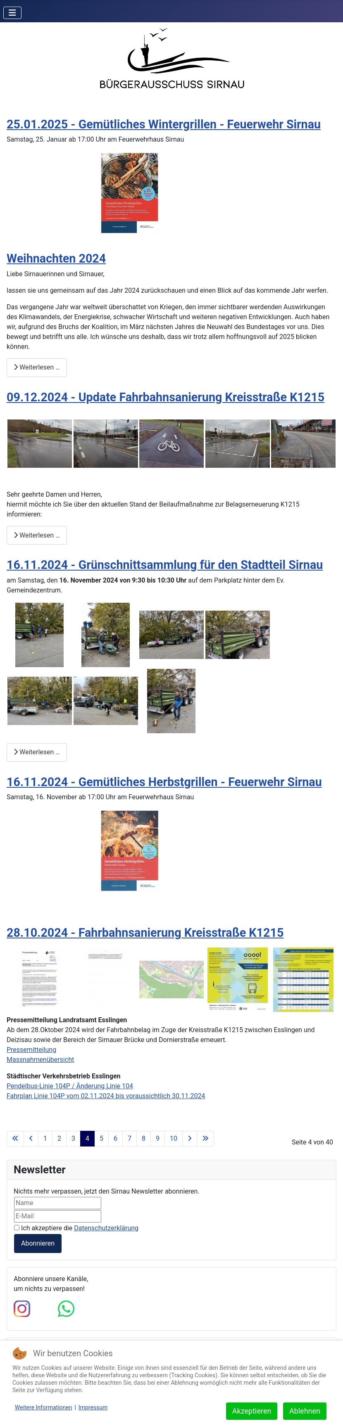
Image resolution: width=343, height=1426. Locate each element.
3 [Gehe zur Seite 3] (73, 1138)
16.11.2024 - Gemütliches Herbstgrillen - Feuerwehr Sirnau (164, 782)
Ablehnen (304, 1411)
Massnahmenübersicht (40, 1060)
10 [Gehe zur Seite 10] (173, 1138)
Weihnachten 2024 (56, 258)
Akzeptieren (252, 1411)
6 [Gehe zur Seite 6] (115, 1138)
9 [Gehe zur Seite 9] (158, 1138)
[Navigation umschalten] (12, 13)
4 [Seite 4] (87, 1138)
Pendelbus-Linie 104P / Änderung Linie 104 (70, 1086)
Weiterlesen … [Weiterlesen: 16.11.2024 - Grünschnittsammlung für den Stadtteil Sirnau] (37, 752)
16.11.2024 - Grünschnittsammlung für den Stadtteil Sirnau (165, 565)
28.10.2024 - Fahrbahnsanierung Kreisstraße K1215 (145, 933)
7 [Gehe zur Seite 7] (129, 1138)
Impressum (93, 1407)
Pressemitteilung (31, 1050)
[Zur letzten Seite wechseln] (205, 1138)
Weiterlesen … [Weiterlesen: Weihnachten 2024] (37, 367)
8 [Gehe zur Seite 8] (143, 1138)
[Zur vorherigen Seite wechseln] (31, 1138)
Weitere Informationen (43, 1407)
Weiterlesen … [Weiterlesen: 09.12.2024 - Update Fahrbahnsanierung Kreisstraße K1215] (37, 535)
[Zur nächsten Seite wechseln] (189, 1138)
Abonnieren (38, 1243)
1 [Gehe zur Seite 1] (45, 1138)
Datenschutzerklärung (106, 1228)
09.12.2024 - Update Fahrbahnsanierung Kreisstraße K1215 (165, 397)
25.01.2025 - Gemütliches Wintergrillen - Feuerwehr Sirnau (164, 124)
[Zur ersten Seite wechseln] (15, 1138)
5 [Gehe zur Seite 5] (101, 1138)
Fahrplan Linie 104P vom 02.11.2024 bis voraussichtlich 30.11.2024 (106, 1096)
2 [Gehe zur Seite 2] (59, 1138)
